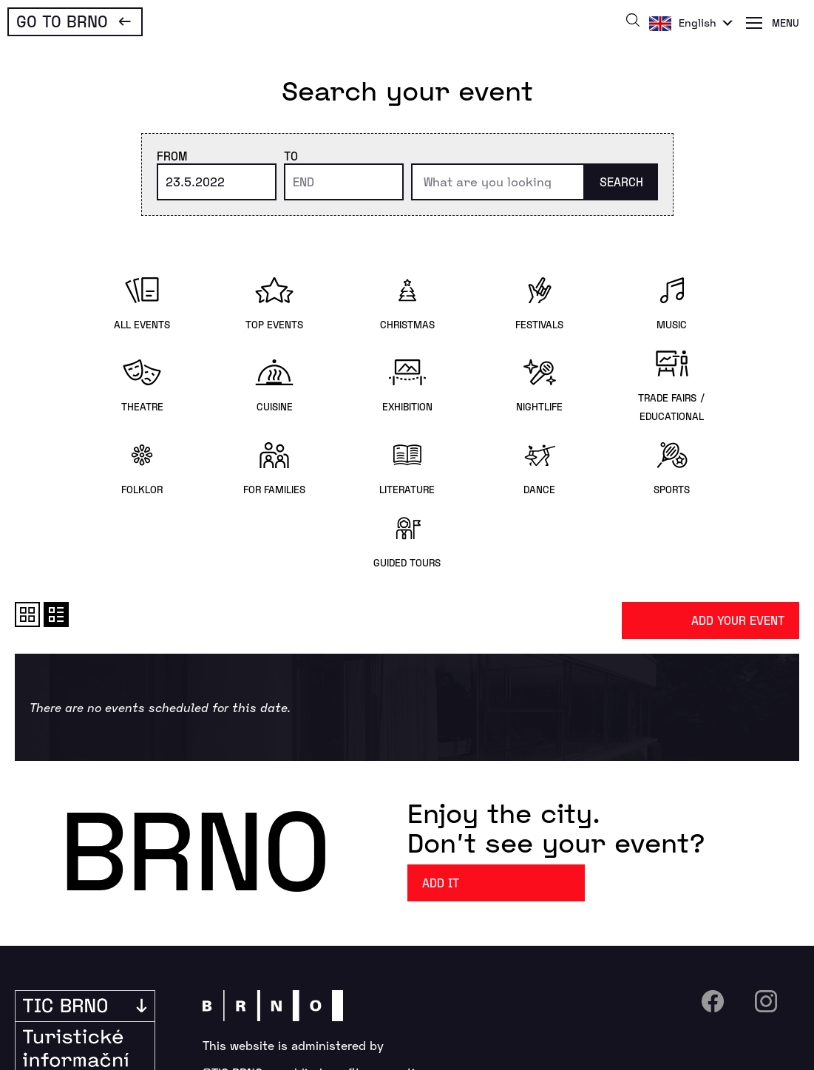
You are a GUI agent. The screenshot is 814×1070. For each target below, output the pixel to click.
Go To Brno (62, 20)
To (291, 156)
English (697, 22)
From (172, 156)
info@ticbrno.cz (426, 981)
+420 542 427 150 (278, 981)
